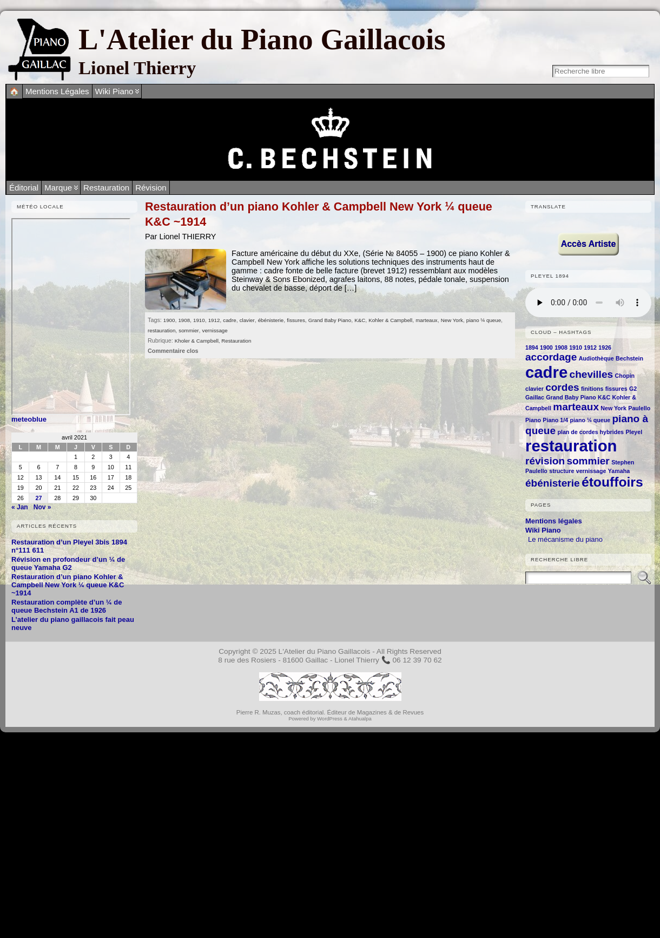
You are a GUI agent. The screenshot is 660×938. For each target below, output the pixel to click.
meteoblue (29, 419)
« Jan (19, 507)
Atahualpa (360, 718)
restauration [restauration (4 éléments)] (571, 446)
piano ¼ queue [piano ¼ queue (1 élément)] (590, 420)
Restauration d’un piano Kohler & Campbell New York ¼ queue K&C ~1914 (67, 585)
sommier (189, 330)
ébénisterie (271, 320)
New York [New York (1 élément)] (613, 408)
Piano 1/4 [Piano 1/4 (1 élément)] (555, 420)
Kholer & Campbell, (198, 341)
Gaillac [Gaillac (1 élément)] (534, 397)
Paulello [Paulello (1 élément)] (639, 408)
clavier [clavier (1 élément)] (534, 388)
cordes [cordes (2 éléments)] (562, 387)
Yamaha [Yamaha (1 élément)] (619, 471)
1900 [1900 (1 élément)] (546, 347)
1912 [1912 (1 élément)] (590, 347)
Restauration (106, 187)
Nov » (42, 507)
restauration (161, 330)
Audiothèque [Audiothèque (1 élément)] (596, 358)
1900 (169, 320)
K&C (359, 320)
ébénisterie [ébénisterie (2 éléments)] (552, 483)
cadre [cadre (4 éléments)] (546, 372)
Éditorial (23, 187)
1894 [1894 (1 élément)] (531, 347)
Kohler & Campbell (390, 320)
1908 (184, 320)
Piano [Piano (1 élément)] (533, 420)
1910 (199, 320)
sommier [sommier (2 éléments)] (587, 461)
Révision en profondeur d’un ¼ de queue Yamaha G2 (68, 563)
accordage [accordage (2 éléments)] (551, 357)
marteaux (426, 320)
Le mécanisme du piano (565, 539)
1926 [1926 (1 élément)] (604, 347)
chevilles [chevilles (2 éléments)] (591, 374)
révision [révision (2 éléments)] (545, 461)
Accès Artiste (588, 243)
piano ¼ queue (483, 320)
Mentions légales (553, 521)
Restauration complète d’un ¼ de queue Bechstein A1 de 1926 (66, 606)
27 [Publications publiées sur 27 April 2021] (38, 498)
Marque (58, 187)
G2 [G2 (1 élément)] (633, 388)
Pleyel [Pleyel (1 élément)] (633, 432)
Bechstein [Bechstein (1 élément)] (629, 358)
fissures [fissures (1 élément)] (616, 388)
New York (452, 320)
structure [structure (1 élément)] (561, 471)
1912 (214, 320)
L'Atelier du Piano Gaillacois (261, 39)
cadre (229, 320)
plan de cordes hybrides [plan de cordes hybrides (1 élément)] (590, 432)
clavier (247, 320)
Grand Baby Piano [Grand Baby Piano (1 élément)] (571, 397)
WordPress (329, 718)
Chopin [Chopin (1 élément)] (625, 375)
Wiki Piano (543, 530)
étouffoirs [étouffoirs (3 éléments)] (612, 482)
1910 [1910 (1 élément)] (575, 347)
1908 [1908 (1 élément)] (561, 347)
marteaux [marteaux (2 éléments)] (576, 406)
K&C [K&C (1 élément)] (604, 397)
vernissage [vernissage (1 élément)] (591, 471)
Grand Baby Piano (329, 320)
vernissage (215, 330)
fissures (296, 320)
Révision (151, 187)
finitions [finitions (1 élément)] (592, 388)
